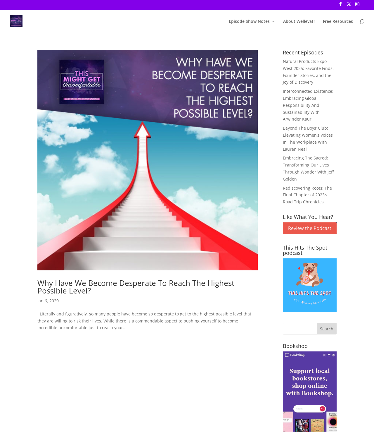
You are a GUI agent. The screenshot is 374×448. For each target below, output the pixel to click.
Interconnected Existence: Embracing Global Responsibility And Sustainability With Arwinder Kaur (308, 105)
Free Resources (338, 21)
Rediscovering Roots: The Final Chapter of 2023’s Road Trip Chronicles (307, 195)
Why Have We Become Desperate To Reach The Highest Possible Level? (135, 287)
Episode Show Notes (249, 21)
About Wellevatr (299, 21)
